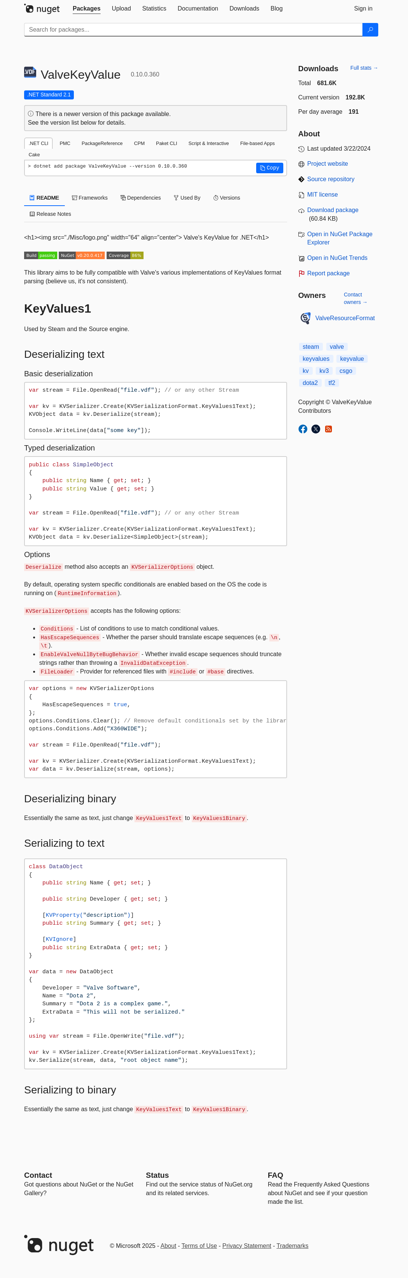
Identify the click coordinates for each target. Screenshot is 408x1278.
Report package (328, 273)
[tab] (86, 8)
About (168, 1246)
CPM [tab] (139, 143)
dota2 (310, 383)
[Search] (370, 30)
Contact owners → (356, 298)
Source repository (331, 179)
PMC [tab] (65, 143)
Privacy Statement (246, 1246)
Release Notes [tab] (50, 214)
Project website (327, 163)
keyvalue (352, 359)
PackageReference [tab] (102, 143)
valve (337, 347)
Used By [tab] (187, 198)
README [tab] (44, 198)
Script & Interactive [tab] (208, 143)
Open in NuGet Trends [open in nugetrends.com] (337, 258)
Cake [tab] (34, 154)
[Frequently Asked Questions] (275, 1175)
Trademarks (293, 1246)
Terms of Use (199, 1246)
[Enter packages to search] (193, 30)
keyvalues (316, 359)
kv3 (324, 371)
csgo (345, 371)
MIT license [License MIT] (322, 194)
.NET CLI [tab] (38, 143)
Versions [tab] (226, 198)
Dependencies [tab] (141, 198)
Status (157, 1175)
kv (306, 371)
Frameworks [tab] (90, 198)
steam (311, 347)
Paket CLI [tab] (166, 143)
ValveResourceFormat (345, 318)
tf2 (332, 383)
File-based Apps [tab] (257, 143)
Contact (38, 1175)
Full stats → (364, 68)
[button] (269, 168)
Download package (333, 210)
